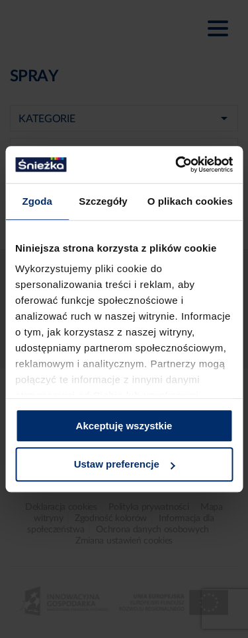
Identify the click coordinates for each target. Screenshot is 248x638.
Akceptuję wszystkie (124, 425)
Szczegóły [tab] (103, 201)
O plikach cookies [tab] (190, 201)
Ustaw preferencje (124, 464)
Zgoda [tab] (37, 201)
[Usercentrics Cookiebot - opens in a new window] (176, 164)
